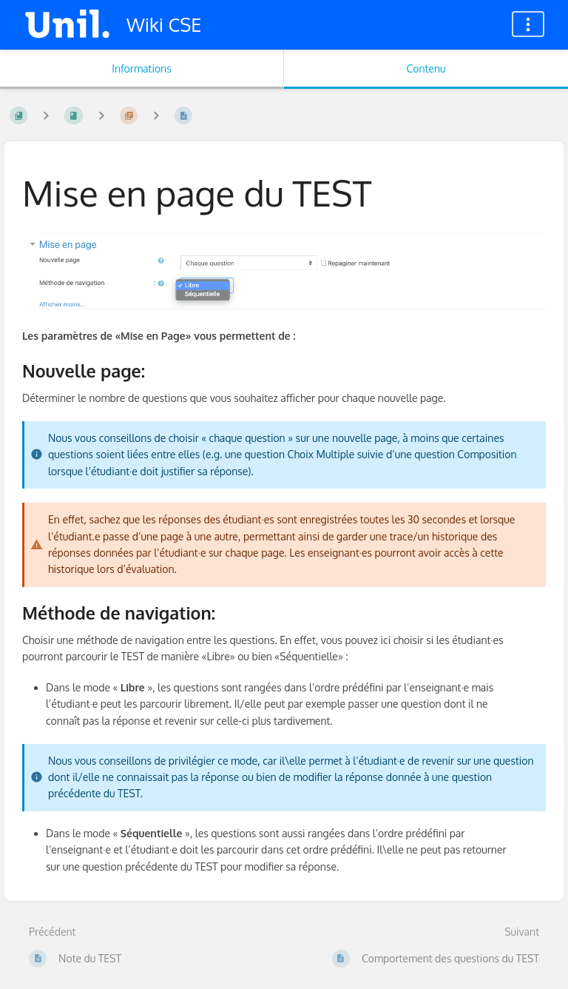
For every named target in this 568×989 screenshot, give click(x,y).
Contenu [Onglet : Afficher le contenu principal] (425, 68)
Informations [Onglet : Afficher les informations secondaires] (141, 68)
